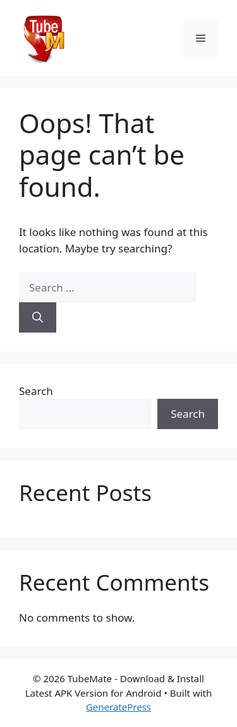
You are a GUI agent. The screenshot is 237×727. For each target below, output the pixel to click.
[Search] (37, 317)
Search (36, 391)
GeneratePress (118, 706)
